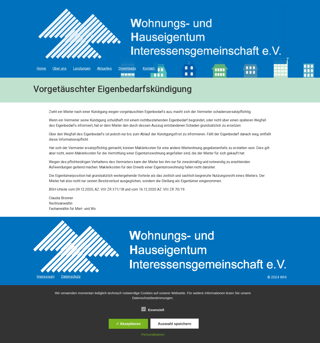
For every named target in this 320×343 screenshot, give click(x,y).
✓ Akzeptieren (128, 324)
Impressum (45, 276)
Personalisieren (152, 334)
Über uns (59, 68)
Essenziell (152, 309)
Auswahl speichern (174, 324)
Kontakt (148, 68)
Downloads (127, 68)
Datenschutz (71, 276)
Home (41, 68)
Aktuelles (104, 68)
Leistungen (81, 68)
